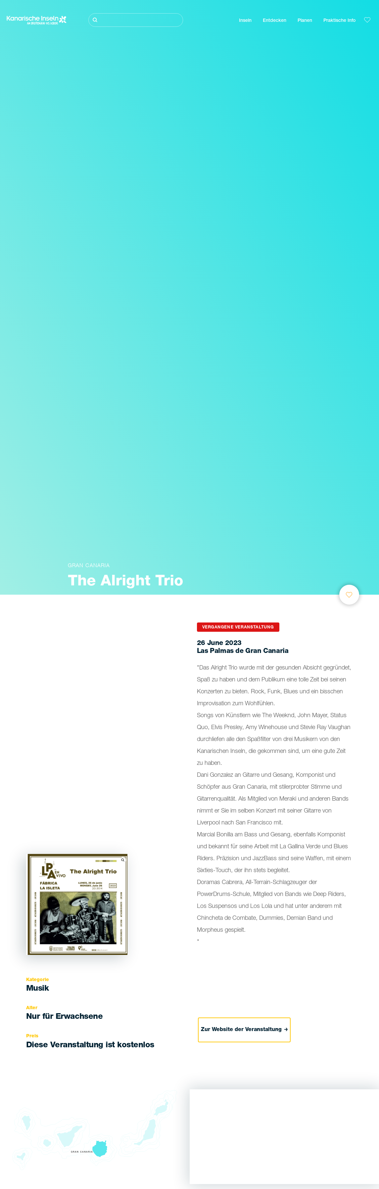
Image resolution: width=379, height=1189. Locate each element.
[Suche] (135, 20)
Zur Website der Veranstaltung (244, 1030)
